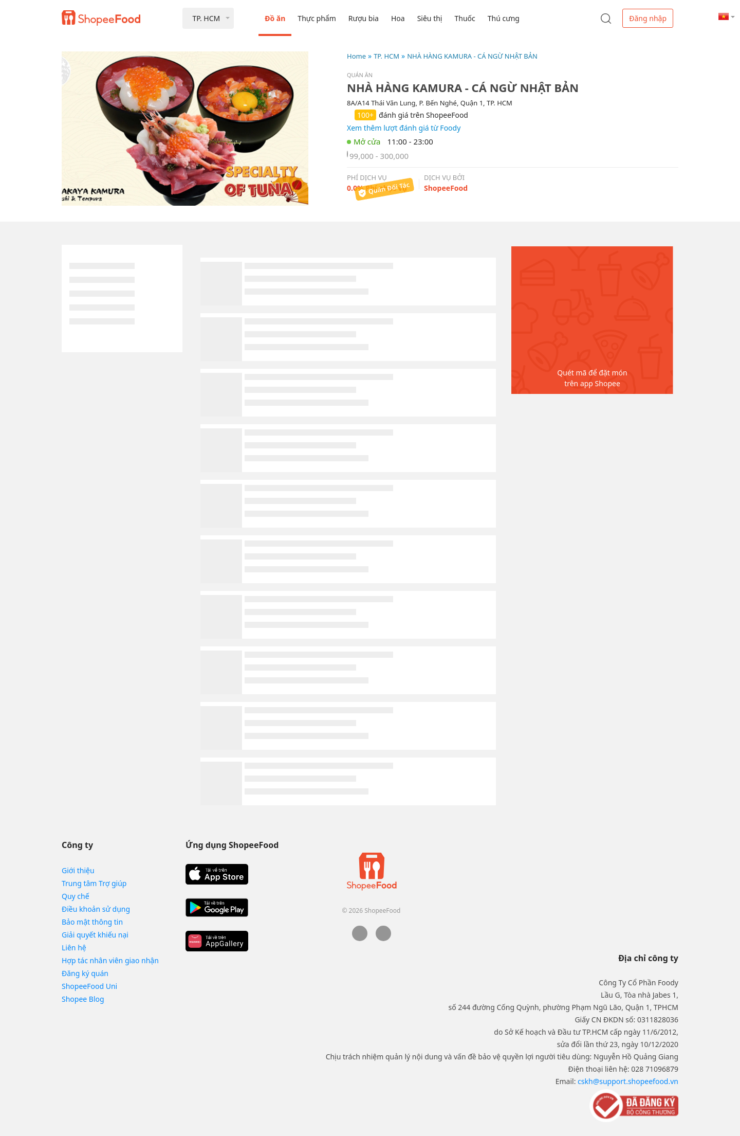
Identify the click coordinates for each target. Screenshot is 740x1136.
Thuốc (464, 18)
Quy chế (75, 896)
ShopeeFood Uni (89, 986)
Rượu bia (363, 18)
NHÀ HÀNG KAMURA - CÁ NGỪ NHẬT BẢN (472, 56)
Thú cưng (504, 18)
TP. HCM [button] (206, 18)
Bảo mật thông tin (92, 922)
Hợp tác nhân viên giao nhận (110, 960)
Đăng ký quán (85, 973)
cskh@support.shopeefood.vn (628, 1081)
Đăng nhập (648, 18)
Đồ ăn (275, 18)
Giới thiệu (78, 870)
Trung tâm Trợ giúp (94, 883)
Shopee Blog (83, 999)
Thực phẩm (317, 18)
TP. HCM (386, 56)
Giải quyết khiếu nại (95, 935)
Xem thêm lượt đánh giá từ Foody (403, 128)
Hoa (398, 18)
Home (356, 56)
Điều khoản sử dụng (96, 909)
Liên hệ (74, 947)
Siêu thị (429, 18)
